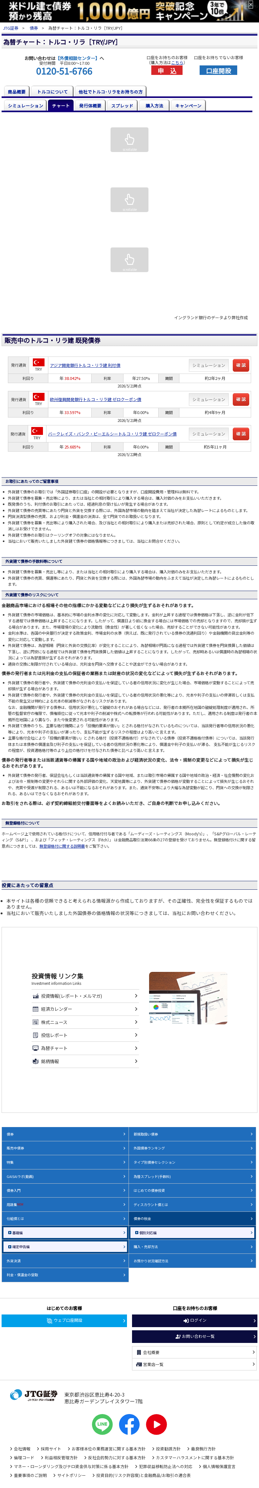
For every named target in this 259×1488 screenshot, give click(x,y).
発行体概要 (90, 105)
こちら (177, 62)
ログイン (195, 1320)
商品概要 (17, 91)
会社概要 (148, 1352)
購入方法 (154, 105)
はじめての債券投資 (149, 1190)
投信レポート (49, 1035)
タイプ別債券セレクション (154, 1162)
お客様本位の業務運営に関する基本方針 (109, 1449)
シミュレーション (25, 105)
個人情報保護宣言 (219, 1466)
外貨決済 (14, 1260)
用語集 (15, 1204)
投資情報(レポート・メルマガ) (67, 996)
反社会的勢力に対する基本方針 (117, 1457)
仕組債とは (15, 1218)
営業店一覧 (150, 1364)
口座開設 (219, 70)
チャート (61, 105)
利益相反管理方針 (61, 1457)
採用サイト (51, 1449)
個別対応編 (148, 1232)
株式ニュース (49, 1022)
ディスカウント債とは (151, 1204)
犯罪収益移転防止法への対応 (165, 1466)
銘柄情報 (45, 1061)
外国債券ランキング (149, 1147)
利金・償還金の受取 (22, 1274)
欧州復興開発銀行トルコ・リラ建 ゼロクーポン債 (95, 399)
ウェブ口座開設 (64, 1320)
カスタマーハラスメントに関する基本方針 (195, 1457)
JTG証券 (11, 28)
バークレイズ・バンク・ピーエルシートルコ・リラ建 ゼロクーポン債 (112, 434)
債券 (34, 28)
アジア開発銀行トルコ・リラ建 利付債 (85, 365)
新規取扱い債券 (146, 1134)
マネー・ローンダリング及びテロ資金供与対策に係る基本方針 (71, 1466)
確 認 (241, 365)
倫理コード (24, 1457)
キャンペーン (188, 105)
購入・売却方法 (146, 1246)
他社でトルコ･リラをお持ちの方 (111, 91)
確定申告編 (21, 1246)
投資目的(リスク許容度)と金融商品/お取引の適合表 (143, 1475)
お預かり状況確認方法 (151, 1260)
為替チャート (49, 1048)
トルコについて (52, 91)
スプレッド (122, 105)
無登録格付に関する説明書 (62, 846)
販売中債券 (15, 1147)
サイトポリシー (71, 1475)
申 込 (167, 70)
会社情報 (22, 1449)
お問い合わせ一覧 (195, 1336)
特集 (10, 1162)
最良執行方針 (203, 1449)
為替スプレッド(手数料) (152, 1176)
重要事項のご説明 (30, 1475)
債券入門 (14, 1190)
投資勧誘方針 (168, 1449)
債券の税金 (142, 1218)
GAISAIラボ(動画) (20, 1176)
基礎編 (17, 1232)
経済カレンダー (52, 1009)
